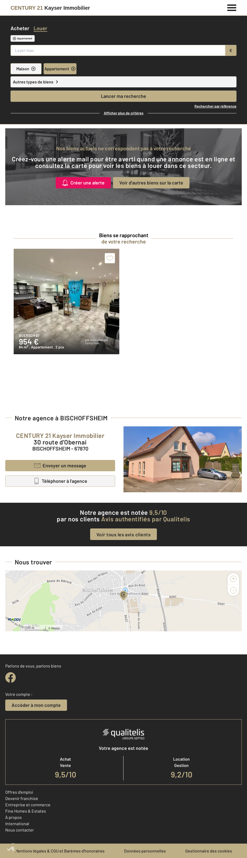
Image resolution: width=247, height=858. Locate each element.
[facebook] (10, 677)
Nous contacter (19, 829)
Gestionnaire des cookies (208, 850)
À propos (13, 817)
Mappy (55, 628)
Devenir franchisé (21, 798)
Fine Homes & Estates (25, 810)
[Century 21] (50, 8)
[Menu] (231, 7)
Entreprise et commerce (27, 804)
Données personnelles (145, 850)
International (17, 823)
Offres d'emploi (19, 792)
